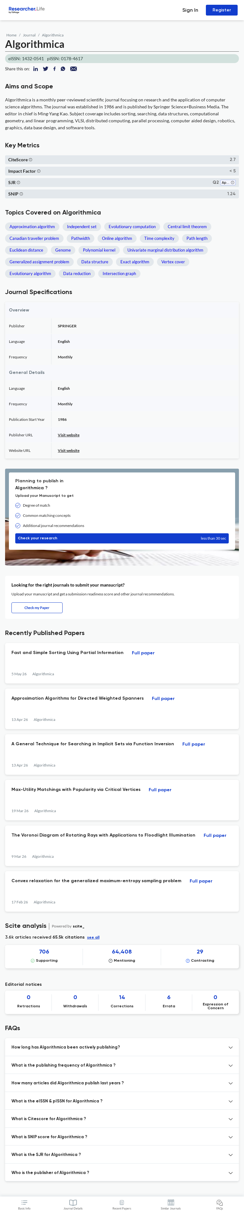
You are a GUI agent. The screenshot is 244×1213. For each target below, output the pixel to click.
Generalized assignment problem (39, 261)
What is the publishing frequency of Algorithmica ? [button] (63, 1065)
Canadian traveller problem (34, 238)
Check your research (122, 538)
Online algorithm (117, 238)
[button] (30, 159)
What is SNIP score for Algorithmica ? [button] (49, 1137)
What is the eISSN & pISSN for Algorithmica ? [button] (57, 1101)
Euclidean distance (26, 250)
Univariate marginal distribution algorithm (165, 250)
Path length (196, 238)
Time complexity (159, 238)
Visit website (68, 435)
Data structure (94, 261)
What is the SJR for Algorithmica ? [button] (46, 1155)
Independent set (82, 226)
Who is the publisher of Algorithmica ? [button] (50, 1173)
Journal (29, 35)
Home (11, 35)
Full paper (143, 653)
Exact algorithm (134, 261)
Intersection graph (119, 273)
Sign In (190, 10)
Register (222, 10)
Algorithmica (53, 35)
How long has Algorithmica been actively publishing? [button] (65, 1047)
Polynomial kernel (99, 250)
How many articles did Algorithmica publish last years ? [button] (67, 1083)
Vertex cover (173, 261)
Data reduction (77, 273)
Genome (63, 250)
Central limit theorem (187, 226)
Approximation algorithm (32, 226)
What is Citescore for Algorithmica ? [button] (48, 1119)
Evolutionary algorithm (30, 273)
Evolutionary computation (132, 226)
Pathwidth (80, 238)
